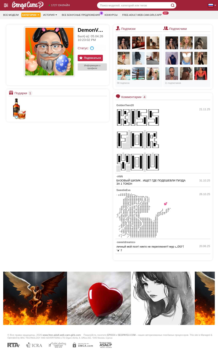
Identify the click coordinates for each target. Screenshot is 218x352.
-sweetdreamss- (126, 242)
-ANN (119, 176)
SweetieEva (123, 190)
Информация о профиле (92, 67)
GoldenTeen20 (125, 105)
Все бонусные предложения (82, 14)
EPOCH (111, 335)
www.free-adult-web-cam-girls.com (62, 334)
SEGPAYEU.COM (127, 335)
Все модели (11, 15)
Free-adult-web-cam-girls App (143, 14)
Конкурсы (111, 15)
